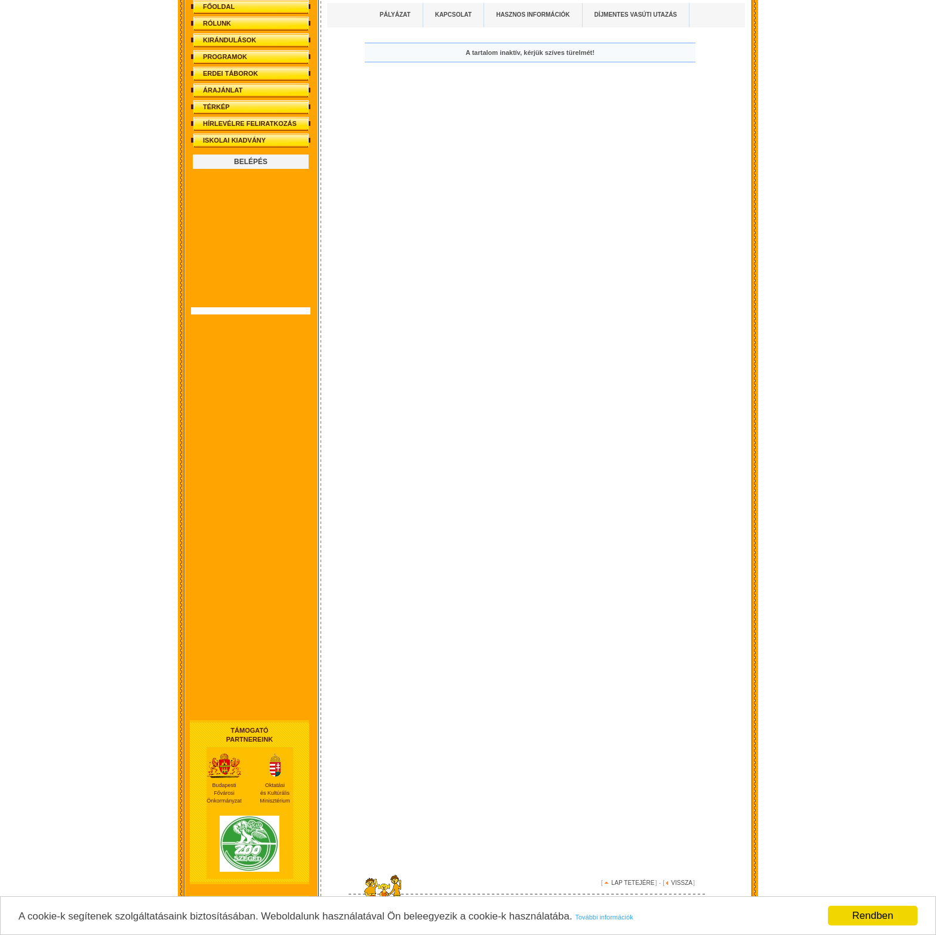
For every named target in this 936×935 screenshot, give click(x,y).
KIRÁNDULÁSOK (229, 40)
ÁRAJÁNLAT (222, 90)
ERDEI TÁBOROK (230, 73)
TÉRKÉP (216, 106)
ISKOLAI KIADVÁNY (234, 140)
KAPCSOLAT (453, 14)
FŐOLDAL (219, 6)
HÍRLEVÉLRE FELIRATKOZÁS (250, 123)
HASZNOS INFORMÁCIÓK (532, 14)
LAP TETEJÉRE (632, 883)
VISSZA (681, 883)
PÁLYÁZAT (395, 14)
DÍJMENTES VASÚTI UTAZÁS (636, 14)
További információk (604, 917)
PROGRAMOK (225, 56)
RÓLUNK (217, 23)
